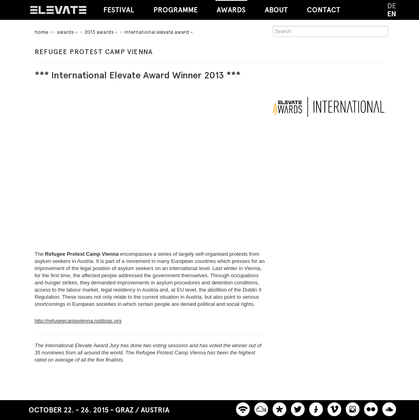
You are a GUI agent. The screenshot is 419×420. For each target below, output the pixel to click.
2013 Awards (101, 32)
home (41, 32)
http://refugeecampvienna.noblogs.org (78, 321)
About (276, 10)
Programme (175, 10)
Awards (231, 7)
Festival (118, 10)
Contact (323, 10)
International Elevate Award (158, 32)
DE (391, 6)
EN (391, 14)
